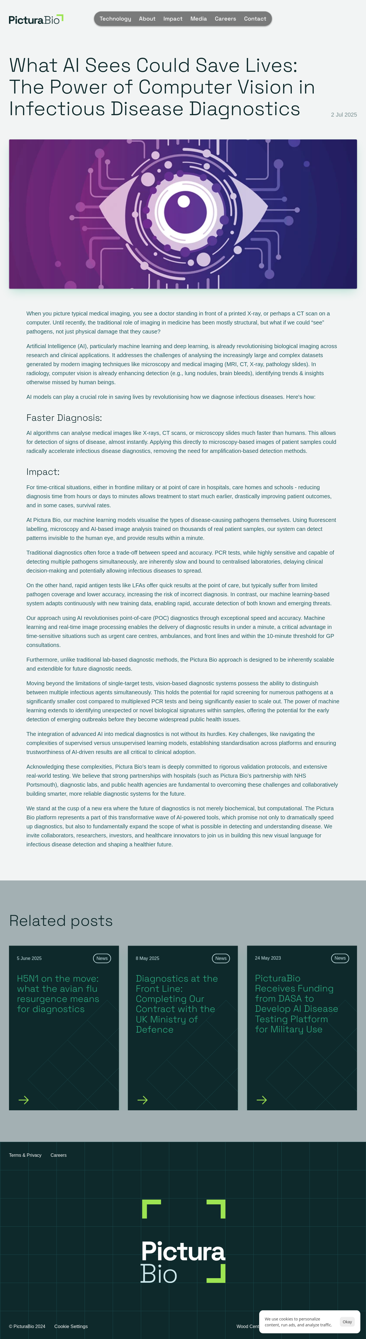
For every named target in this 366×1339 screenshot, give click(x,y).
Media (199, 18)
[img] (36, 19)
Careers (225, 18)
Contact (255, 18)
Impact (173, 18)
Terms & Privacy (25, 1155)
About (147, 18)
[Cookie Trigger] (71, 1326)
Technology (115, 18)
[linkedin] (352, 1155)
